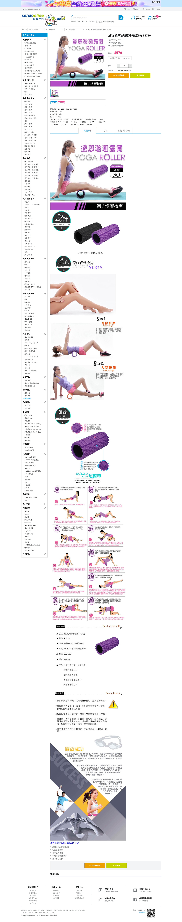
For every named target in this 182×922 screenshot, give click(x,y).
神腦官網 (33, 891)
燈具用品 (27, 354)
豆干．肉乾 (28, 129)
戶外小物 (27, 365)
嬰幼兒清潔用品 (29, 246)
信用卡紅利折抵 (115, 58)
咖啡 (26, 92)
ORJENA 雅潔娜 (30, 457)
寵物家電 (27, 408)
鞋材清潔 (27, 232)
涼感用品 (27, 373)
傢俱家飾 (27, 308)
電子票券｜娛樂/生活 (31, 175)
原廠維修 (79, 896)
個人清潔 (27, 210)
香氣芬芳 (27, 302)
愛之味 (26, 517)
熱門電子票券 (29, 161)
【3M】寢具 (28, 319)
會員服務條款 (32, 899)
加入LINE (137, 9)
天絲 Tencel (28, 418)
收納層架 (27, 311)
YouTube (146, 9)
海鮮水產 (27, 152)
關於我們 (33, 896)
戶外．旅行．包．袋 (31, 343)
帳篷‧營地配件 (29, 351)
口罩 (26, 252)
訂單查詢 (56, 896)
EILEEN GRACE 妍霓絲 (32, 471)
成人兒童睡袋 (29, 337)
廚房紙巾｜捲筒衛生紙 (32, 205)
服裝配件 (27, 327)
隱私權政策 (33, 901)
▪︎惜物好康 (27, 48)
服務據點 (31, 9)
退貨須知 (79, 891)
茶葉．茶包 (28, 94)
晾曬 (26, 299)
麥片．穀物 (28, 110)
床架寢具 (27, 297)
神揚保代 (37, 9)
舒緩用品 (27, 380)
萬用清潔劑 (28, 219)
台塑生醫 (27, 479)
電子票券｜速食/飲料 (31, 164)
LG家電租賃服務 (108, 22)
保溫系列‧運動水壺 (31, 362)
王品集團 (27, 184)
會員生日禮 (56, 894)
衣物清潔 (27, 235)
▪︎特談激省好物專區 (30, 54)
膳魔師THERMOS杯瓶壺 (32, 287)
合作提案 (56, 899)
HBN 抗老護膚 (29, 450)
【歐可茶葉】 (29, 528)
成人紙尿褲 (28, 255)
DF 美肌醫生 (28, 447)
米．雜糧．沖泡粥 (30, 135)
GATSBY (27, 468)
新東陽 (26, 514)
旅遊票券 (27, 189)
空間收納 (27, 278)
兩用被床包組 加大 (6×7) (32, 424)
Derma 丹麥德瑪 (30, 465)
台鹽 (26, 482)
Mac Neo (85, 22)
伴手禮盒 (27, 101)
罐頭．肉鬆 (28, 126)
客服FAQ (79, 894)
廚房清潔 (27, 213)
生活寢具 (27, 273)
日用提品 (26, 554)
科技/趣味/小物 (29, 316)
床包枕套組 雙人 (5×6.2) (32, 432)
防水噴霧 (27, 230)
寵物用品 (27, 270)
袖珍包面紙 (28, 221)
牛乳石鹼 (27, 485)
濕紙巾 (26, 207)
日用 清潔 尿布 (28, 199)
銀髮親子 (27, 281)
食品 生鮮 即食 (28, 98)
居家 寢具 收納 (28, 293)
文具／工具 (28, 325)
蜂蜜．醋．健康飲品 (31, 86)
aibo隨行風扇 (28, 534)
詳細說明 (142, 913)
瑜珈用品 (72, 29)
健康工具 (26, 377)
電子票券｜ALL (29, 195)
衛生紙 (26, 202)
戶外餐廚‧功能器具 (31, 357)
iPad (79, 22)
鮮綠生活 (27, 523)
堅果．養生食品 (29, 115)
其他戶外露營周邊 (30, 371)
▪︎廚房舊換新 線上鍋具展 (32, 71)
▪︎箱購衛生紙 (28, 62)
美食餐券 (27, 181)
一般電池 (27, 305)
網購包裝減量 (79, 899)
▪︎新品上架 (27, 46)
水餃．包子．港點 (30, 140)
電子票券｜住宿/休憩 (31, 170)
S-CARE (127, 9)
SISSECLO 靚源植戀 (31, 460)
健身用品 (27, 396)
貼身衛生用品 (29, 249)
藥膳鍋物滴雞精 (29, 146)
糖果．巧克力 (29, 113)
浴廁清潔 (27, 216)
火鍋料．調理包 (29, 143)
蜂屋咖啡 (27, 548)
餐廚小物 (27, 290)
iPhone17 (74, 22)
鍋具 (26, 265)
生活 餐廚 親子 (28, 259)
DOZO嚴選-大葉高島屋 (32, 545)
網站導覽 (33, 904)
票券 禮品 (26, 158)
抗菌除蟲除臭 (29, 224)
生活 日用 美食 (33, 29)
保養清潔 (27, 238)
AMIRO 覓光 (28, 490)
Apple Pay (126, 58)
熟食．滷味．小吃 (30, 138)
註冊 (143, 16)
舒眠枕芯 (27, 437)
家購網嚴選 (28, 520)
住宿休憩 (27, 186)
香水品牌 (26, 504)
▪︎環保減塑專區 (29, 57)
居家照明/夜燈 (29, 313)
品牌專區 (26, 508)
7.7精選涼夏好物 (30, 43)
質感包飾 (27, 330)
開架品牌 (26, 454)
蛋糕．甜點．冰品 (30, 118)
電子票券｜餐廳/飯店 (31, 172)
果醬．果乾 (28, 107)
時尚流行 (27, 276)
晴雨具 (26, 345)
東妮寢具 (26, 412)
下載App (24, 9)
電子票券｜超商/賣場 (31, 167)
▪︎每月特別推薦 (29, 51)
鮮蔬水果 (27, 154)
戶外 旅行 (26, 334)
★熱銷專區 (27, 40)
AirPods (92, 22)
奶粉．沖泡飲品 (29, 89)
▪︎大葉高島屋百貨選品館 (32, 76)
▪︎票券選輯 (27, 60)
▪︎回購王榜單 (28, 68)
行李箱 (26, 340)
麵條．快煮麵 (29, 132)
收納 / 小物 (28, 322)
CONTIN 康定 (29, 463)
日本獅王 (27, 488)
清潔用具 (27, 227)
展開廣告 (156, 2)
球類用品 (27, 393)
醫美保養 (26, 444)
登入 (137, 16)
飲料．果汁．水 (29, 83)
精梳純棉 (27, 421)
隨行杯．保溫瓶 (29, 284)
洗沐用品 (27, 241)
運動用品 (52, 29)
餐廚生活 (27, 267)
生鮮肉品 (27, 149)
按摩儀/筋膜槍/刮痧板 (31, 383)
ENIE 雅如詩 (28, 474)
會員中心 (140, 19)
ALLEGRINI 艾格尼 (30, 497)
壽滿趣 (26, 542)
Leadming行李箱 (30, 525)
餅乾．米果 (28, 104)
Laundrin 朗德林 (29, 550)
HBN (26, 477)
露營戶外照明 (29, 359)
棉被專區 (27, 440)
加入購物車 (120, 75)
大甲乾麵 (27, 539)
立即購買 (144, 75)
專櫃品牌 (26, 494)
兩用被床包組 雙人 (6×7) (32, 426)
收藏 (61, 103)
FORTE (27, 500)
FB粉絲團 (156, 9)
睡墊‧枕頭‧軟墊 (30, 348)
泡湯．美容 (28, 192)
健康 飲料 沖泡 (28, 80)
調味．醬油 (28, 124)
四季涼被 (27, 435)
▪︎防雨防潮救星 (29, 65)
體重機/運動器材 (30, 386)
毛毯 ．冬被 (28, 415)
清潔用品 (27, 405)
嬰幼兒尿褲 (28, 244)
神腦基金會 (33, 894)
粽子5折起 (99, 22)
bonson (26, 511)
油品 (26, 121)
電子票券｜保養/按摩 (31, 178)
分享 (53, 103)
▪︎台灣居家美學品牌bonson (33, 73)
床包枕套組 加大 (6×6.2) (32, 429)
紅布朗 (26, 536)
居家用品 (27, 262)
